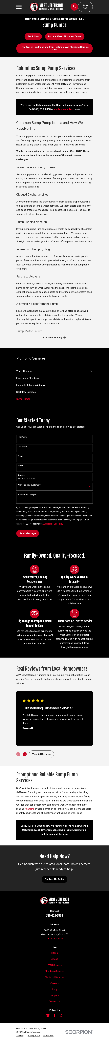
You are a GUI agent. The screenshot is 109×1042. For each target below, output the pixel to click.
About (54, 959)
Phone (21, 456)
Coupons (54, 996)
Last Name (22, 447)
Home (54, 953)
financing (29, 809)
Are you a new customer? (29, 485)
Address (21, 476)
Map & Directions (54, 939)
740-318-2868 (54, 916)
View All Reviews (41, 754)
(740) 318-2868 (42, 109)
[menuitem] (52, 371)
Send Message (27, 533)
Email (20, 466)
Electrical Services (54, 977)
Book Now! (85, 6)
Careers (54, 983)
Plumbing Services (54, 971)
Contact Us (54, 1002)
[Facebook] (54, 1016)
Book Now (33, 36)
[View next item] (25, 755)
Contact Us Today (54, 879)
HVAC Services (54, 965)
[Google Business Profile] (48, 1016)
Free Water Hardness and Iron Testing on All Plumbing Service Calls (54, 48)
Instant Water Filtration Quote (64, 36)
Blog (54, 990)
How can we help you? (27, 495)
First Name (22, 437)
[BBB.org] (61, 1016)
